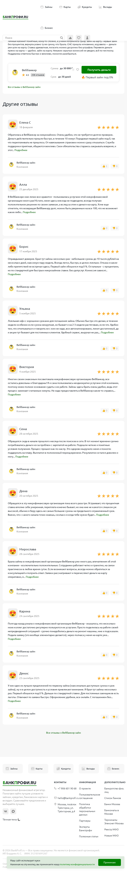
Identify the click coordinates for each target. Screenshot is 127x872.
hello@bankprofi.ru (66, 798)
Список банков (112, 798)
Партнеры (84, 820)
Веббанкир (29, 70)
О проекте (85, 788)
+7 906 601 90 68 (65, 788)
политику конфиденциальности (77, 864)
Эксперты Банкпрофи (85, 828)
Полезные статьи (88, 836)
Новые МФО (111, 835)
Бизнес (47, 27)
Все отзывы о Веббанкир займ (24, 87)
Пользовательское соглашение (89, 796)
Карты (65, 7)
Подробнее (20, 150)
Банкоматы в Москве (111, 812)
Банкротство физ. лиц (114, 790)
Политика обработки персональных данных (87, 809)
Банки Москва (112, 804)
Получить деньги (99, 69)
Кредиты (85, 7)
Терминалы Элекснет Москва (114, 821)
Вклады (105, 7)
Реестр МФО (111, 829)
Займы (46, 7)
